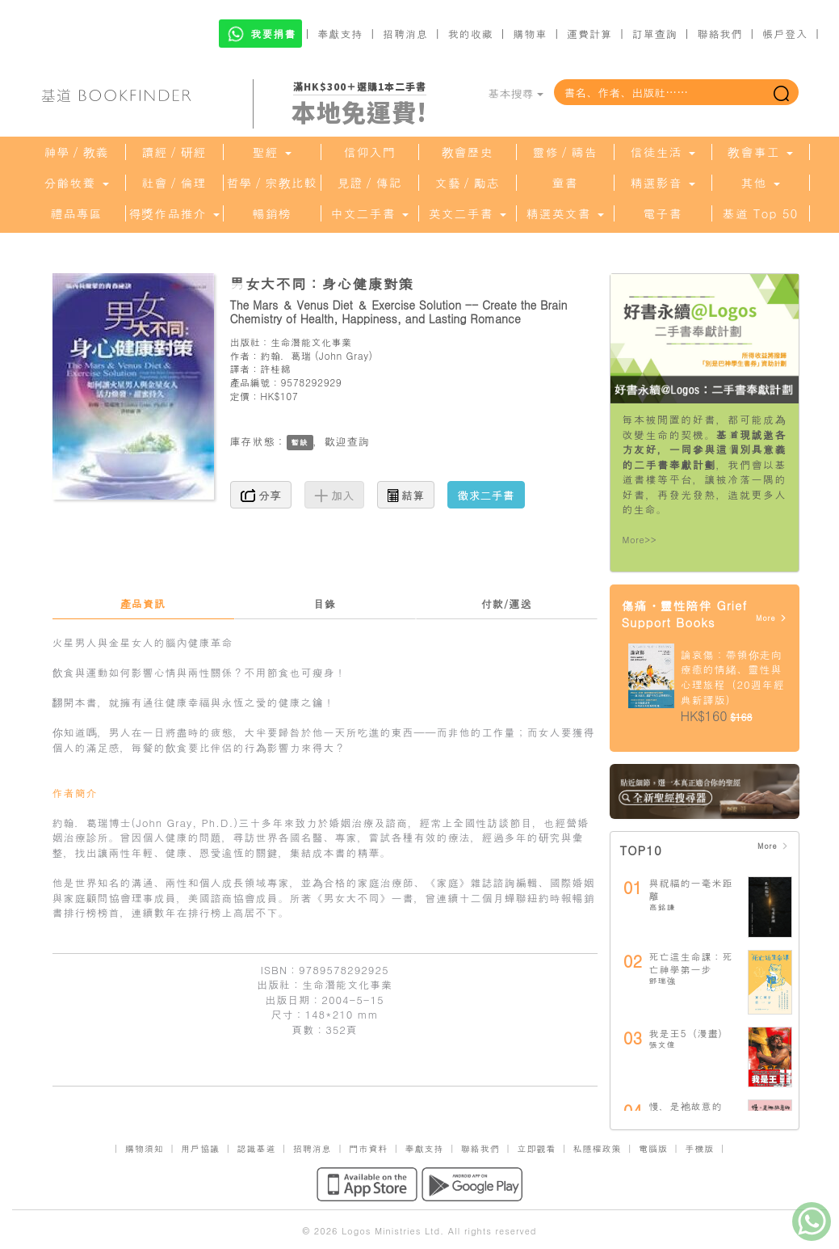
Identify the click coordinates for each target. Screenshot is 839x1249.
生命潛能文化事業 (311, 341)
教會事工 (760, 152)
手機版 (699, 1148)
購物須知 (144, 1148)
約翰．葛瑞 (285, 355)
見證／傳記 (370, 183)
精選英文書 (564, 213)
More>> (640, 540)
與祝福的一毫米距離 (691, 889)
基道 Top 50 (760, 213)
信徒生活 (662, 152)
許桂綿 (275, 368)
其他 (759, 183)
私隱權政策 (597, 1148)
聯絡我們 (719, 33)
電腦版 (653, 1148)
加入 (334, 495)
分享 (261, 495)
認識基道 (256, 1148)
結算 (406, 495)
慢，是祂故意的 (686, 1105)
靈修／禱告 (565, 152)
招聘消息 (405, 33)
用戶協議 (200, 1148)
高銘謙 (662, 907)
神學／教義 (76, 152)
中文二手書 (369, 213)
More (771, 618)
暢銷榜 (272, 213)
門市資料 (368, 1148)
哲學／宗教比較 (272, 183)
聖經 (271, 152)
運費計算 (589, 33)
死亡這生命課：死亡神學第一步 (691, 962)
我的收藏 (470, 33)
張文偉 (662, 1044)
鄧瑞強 (662, 980)
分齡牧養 (76, 183)
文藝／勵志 (467, 183)
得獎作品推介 (173, 213)
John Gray (344, 355)
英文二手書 (466, 213)
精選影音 (662, 183)
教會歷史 (467, 152)
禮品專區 (77, 213)
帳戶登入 (785, 33)
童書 (565, 183)
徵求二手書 (486, 495)
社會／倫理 (174, 183)
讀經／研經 (174, 152)
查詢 (358, 441)
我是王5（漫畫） (689, 1033)
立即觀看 (536, 1148)
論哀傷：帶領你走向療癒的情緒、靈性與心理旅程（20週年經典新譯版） (733, 677)
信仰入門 (370, 152)
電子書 (663, 213)
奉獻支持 (340, 33)
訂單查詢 (654, 33)
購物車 (530, 33)
